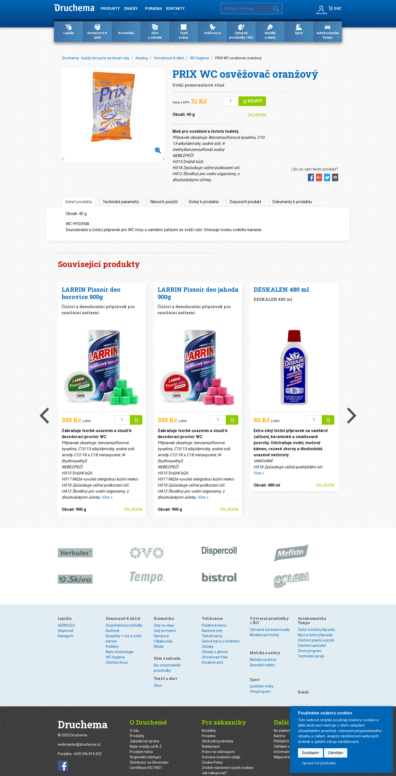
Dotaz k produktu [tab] (204, 201)
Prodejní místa (141, 743)
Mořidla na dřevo (263, 651)
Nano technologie (120, 652)
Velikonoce (212, 29)
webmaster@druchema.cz (79, 736)
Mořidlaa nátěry (270, 31)
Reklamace (211, 738)
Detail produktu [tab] (78, 201)
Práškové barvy (214, 646)
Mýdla (158, 647)
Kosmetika (126, 29)
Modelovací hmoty (264, 635)
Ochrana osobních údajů (221, 749)
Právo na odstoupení (218, 743)
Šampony (161, 636)
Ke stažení (282, 722)
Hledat (276, 8)
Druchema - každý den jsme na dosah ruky (95, 58)
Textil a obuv (214, 618)
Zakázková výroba (144, 733)
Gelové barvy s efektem (220, 662)
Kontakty (209, 722)
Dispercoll (65, 631)
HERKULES (66, 625)
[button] (321, 8)
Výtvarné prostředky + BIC (241, 31)
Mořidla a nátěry (265, 643)
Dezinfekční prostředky (124, 625)
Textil (206, 631)
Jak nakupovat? (214, 765)
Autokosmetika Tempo (327, 31)
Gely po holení (165, 631)
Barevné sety (212, 652)
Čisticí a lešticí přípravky (316, 630)
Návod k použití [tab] (164, 201)
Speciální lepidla (70, 641)
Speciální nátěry (262, 656)
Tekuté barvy (212, 657)
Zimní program (309, 651)
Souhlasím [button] (310, 753)
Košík (303, 664)
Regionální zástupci (145, 749)
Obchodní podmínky (217, 733)
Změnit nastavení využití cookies (227, 759)
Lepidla (68, 29)
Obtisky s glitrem (215, 673)
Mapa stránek (285, 749)
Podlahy (112, 647)
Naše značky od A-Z (146, 738)
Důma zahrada (155, 31)
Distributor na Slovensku (149, 754)
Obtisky (208, 667)
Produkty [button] (110, 9)
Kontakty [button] (175, 9)
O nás (134, 722)
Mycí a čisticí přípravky (315, 635)
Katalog (142, 58)
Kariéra (279, 728)
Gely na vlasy (164, 625)
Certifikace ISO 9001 (146, 759)
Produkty (137, 728)
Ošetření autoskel (312, 646)
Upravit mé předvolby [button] (319, 763)
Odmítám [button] (335, 753)
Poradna (153, 9)
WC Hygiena (199, 58)
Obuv (206, 625)
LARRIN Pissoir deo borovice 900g (91, 293)
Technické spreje (311, 656)
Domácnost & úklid (97, 31)
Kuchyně (112, 631)
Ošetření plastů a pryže (316, 640)
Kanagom (65, 636)
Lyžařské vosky (262, 672)
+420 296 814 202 (87, 746)
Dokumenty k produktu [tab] (292, 201)
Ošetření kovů (117, 662)
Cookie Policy (212, 754)
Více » (107, 497)
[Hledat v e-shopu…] (245, 8)
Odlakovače (163, 641)
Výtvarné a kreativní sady (270, 630)
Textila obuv (183, 31)
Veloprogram (260, 677)
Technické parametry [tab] (121, 201)
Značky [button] (131, 9)
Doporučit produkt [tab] (245, 201)
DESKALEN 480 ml (281, 289)
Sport (299, 29)
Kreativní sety (212, 683)
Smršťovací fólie (215, 678)
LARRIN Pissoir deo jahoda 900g (198, 293)
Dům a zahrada (167, 655)
